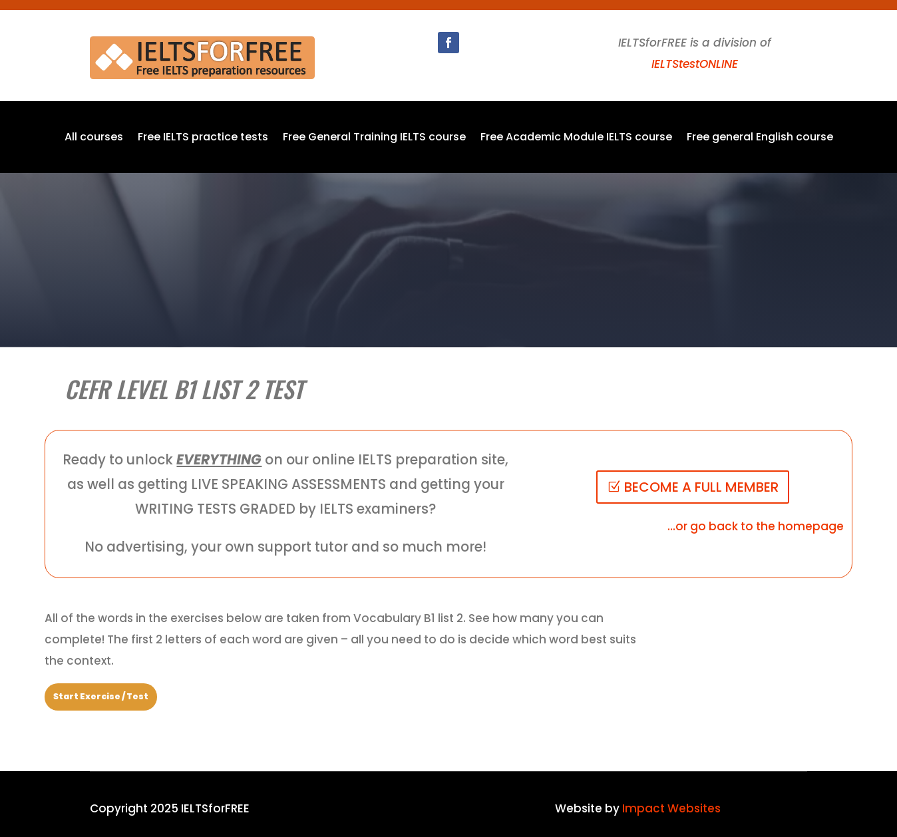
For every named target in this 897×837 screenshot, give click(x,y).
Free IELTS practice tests (203, 138)
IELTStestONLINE (694, 64)
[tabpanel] (344, 639)
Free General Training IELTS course (374, 138)
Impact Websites (671, 808)
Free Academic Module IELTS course (576, 138)
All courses (94, 138)
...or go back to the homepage (755, 526)
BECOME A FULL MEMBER (701, 487)
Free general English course (760, 138)
